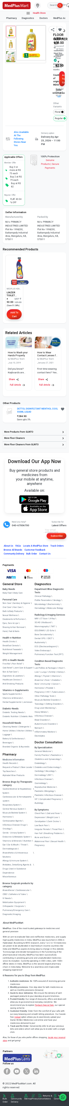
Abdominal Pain (42, 841)
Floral (58, 112)
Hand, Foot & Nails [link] (11, 631)
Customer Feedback (34, 550)
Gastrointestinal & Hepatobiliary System (17, 791)
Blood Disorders (42, 720)
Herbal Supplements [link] (12, 702)
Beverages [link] (7, 742)
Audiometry (40, 642)
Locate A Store (35, 546)
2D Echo (50, 630)
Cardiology (39, 771)
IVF (36, 799)
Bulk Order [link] (5, 1100)
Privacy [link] (35, 1099)
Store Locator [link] (26, 767)
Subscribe (57, 535)
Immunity (45, 684)
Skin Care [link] (7, 603)
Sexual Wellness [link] (10, 615)
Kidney (60, 672)
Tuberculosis (58, 692)
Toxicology (39, 704)
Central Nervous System (13, 809)
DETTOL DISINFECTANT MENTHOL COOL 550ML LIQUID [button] (37, 410)
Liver (37, 672)
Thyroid (46, 676)
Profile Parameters (43, 600)
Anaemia (39, 680)
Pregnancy (40, 692)
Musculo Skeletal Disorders (47, 700)
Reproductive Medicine (45, 787)
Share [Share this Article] (14, 379)
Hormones (7, 817)
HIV (48, 692)
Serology (57, 600)
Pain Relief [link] (17, 664)
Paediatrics (56, 755)
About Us (8, 546)
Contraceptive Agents (12, 821)
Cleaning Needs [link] (10, 727)
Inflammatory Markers (45, 732)
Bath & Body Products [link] (12, 611)
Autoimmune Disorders (45, 724)
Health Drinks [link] (9, 641)
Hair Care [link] (17, 607)
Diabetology (40, 763)
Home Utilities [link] (9, 731)
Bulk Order (31, 553)
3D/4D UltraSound (43, 622)
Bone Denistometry (43, 634)
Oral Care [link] (7, 607)
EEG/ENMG (40, 630)
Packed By (42, 217)
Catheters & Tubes (17, 894)
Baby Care (18, 593)
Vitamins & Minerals (12, 841)
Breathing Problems (53, 833)
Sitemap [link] (28, 1099)
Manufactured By (14, 217)
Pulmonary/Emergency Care (16, 910)
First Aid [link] (6, 664)
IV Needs (7, 898)
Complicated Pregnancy (50, 799)
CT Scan (44, 618)
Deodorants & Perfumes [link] (14, 619)
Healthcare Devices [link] (12, 680)
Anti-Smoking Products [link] (13, 684)
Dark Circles (53, 821)
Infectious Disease (43, 716)
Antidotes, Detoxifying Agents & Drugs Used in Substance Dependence (17, 869)
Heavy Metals (41, 712)
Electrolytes (40, 736)
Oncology (7, 829)
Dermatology (40, 775)
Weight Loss (52, 817)
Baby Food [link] (7, 593)
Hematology (40, 608)
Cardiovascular (23, 890)
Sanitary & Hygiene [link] (21, 603)
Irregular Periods (42, 829)
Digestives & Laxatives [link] (13, 676)
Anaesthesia (8, 890)
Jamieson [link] (27, 702)
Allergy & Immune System (15, 861)
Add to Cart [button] (63, 79)
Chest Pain (40, 813)
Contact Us (45, 553)
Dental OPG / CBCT (43, 638)
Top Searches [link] (9, 771)
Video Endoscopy (42, 650)
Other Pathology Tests (44, 696)
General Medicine (43, 751)
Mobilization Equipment (13, 902)
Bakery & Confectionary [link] (13, 738)
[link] (17, 5)
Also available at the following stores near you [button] (21, 138)
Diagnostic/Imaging (12, 914)
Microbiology (40, 604)
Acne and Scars (42, 837)
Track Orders (57, 546)
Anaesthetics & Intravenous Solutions (15, 855)
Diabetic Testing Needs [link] (13, 712)
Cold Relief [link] (7, 668)
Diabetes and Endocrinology (47, 767)
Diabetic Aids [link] (26, 716)
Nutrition (27, 841)
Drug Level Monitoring (45, 708)
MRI (36, 618)
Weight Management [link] (12, 653)
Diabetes (56, 680)
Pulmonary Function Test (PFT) (49, 654)
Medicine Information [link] (13, 759)
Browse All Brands (13, 550)
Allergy (38, 676)
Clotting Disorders (53, 704)
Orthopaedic (8, 906)
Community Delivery (14, 553)
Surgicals (19, 906)
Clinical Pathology (43, 596)
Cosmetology (40, 783)
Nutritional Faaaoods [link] (12, 649)
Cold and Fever (53, 813)
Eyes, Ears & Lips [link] (10, 623)
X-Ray (52, 618)
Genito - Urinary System (13, 833)
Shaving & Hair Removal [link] (13, 627)
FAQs (18, 546)
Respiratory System (11, 805)
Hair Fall (38, 833)
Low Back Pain (41, 825)
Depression (40, 817)
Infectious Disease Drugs (14, 825)
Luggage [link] (6, 734)
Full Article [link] (17, 385)
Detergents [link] (24, 727)
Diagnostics (28, 18)
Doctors (44, 18)
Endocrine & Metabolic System (16, 837)
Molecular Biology (55, 608)
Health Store (36, 13)
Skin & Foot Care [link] (10, 672)
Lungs (44, 672)
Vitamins (56, 676)
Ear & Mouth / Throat (17, 845)
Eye (4, 845)
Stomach (39, 728)
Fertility (52, 672)
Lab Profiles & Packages (46, 668)
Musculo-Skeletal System (14, 813)
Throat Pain (57, 829)
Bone (37, 684)
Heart (61, 668)
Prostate (49, 688)
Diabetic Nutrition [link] (11, 716)
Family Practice (42, 755)
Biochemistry (54, 604)
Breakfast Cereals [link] (11, 645)
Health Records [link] (10, 763)
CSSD (5, 894)
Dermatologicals (10, 849)
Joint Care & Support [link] (23, 668)
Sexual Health (57, 841)
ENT (50, 775)
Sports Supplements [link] (12, 694)
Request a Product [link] (11, 767)
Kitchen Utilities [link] (24, 731)
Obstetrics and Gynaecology (47, 759)
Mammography (42, 626)
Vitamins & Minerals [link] (12, 698)
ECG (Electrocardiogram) (46, 646)
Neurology (50, 771)
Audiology (39, 803)
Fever (47, 680)
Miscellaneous (9, 876)
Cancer (55, 684)
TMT (53, 626)
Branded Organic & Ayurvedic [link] (16, 747)
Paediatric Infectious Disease (48, 795)
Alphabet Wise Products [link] (13, 775)
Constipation (40, 821)
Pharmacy (11, 18)
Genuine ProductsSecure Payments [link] (50, 164)
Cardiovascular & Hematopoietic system (17, 799)
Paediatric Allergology (44, 791)
